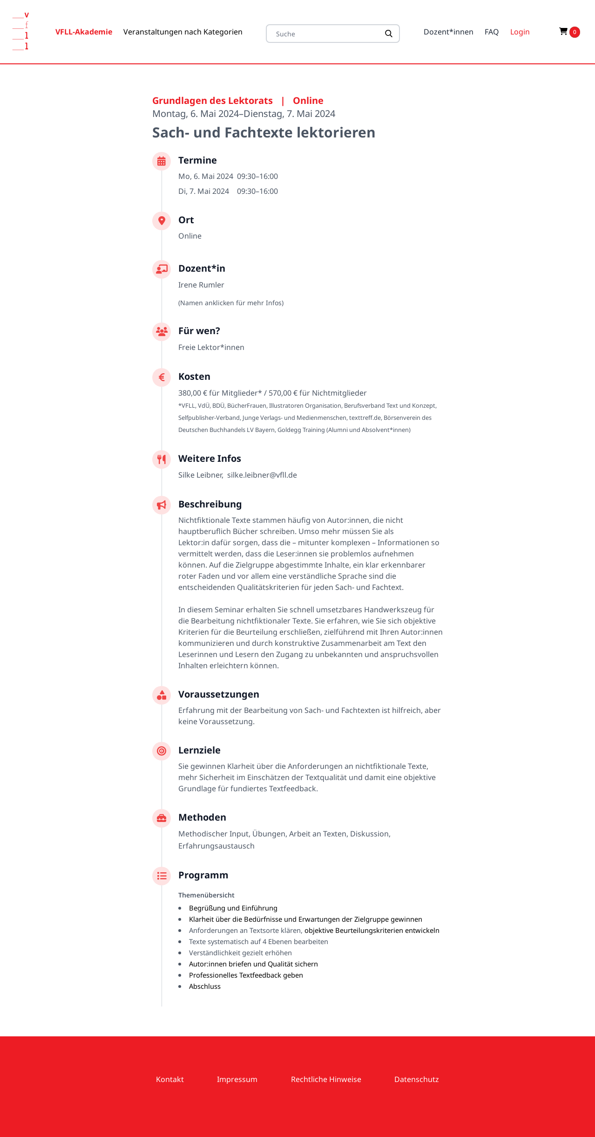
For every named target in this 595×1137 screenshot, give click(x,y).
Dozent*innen (448, 32)
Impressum (237, 1079)
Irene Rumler (201, 285)
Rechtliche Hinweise (326, 1079)
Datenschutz (416, 1079)
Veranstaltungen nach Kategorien (183, 32)
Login (520, 32)
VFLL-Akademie (83, 32)
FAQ (492, 32)
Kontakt (170, 1079)
